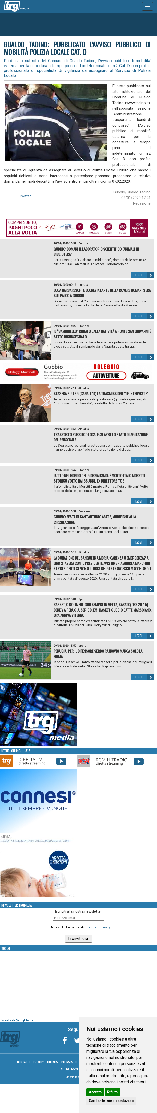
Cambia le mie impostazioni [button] (111, 1101)
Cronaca (84, 326)
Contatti (23, 1062)
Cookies (52, 1062)
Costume (84, 511)
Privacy (38, 1062)
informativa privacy (99, 927)
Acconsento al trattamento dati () (81, 927)
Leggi (144, 275)
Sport (82, 599)
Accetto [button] (95, 1092)
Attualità (83, 388)
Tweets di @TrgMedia (16, 1020)
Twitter (25, 196)
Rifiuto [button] (112, 1092)
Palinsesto (69, 1062)
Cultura (83, 243)
